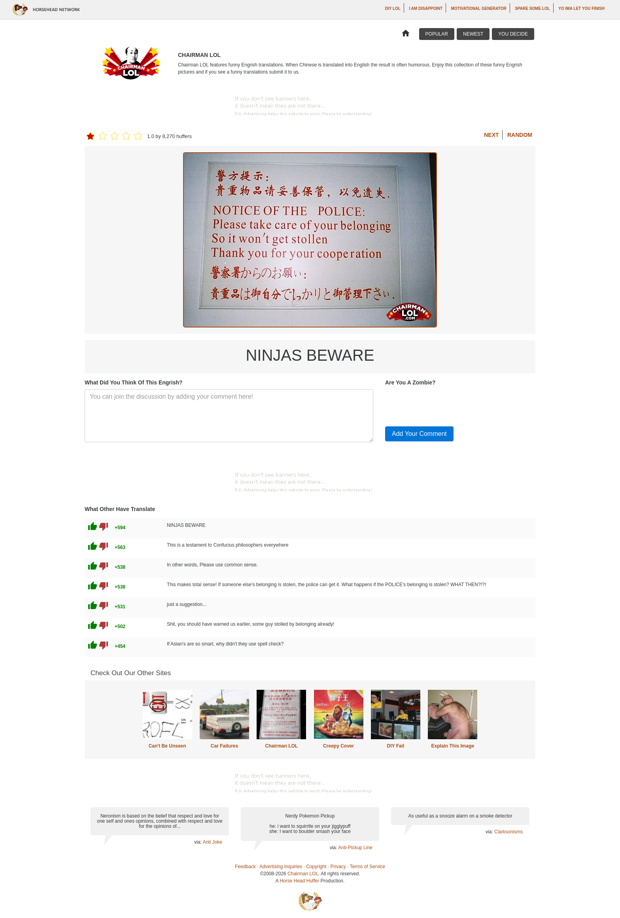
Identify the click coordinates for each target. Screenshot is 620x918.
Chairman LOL (281, 746)
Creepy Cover (338, 746)
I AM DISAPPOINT (425, 8)
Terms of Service (367, 866)
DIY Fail (396, 746)
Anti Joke (212, 842)
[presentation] (445, 404)
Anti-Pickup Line (355, 847)
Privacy (338, 866)
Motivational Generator (479, 8)
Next (491, 135)
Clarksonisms (508, 832)
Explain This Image (452, 746)
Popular (436, 34)
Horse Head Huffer (299, 881)
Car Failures (224, 746)
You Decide (513, 34)
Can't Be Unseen (167, 746)
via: (198, 842)
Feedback (245, 866)
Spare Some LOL (532, 8)
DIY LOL (393, 8)
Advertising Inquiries (280, 866)
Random (519, 135)
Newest (473, 34)
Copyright (316, 866)
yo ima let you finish (581, 8)
